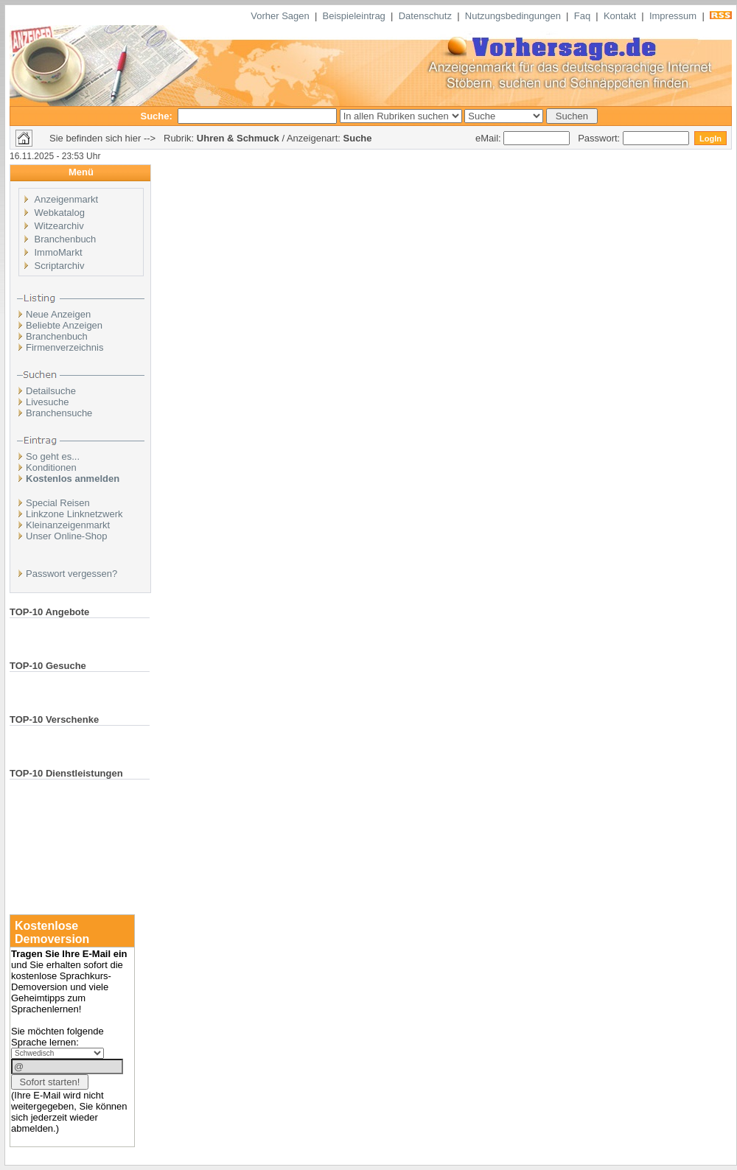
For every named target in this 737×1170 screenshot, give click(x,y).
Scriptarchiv (60, 265)
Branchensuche (59, 412)
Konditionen (51, 467)
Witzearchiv (59, 225)
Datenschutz (425, 15)
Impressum (672, 15)
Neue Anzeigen (58, 314)
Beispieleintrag (354, 15)
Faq (582, 15)
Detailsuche (51, 390)
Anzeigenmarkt (67, 199)
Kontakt (620, 15)
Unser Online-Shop (67, 536)
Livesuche (47, 401)
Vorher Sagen (280, 15)
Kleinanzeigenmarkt (68, 524)
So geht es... (53, 456)
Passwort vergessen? (71, 573)
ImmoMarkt (59, 252)
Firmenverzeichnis (64, 347)
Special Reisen (58, 502)
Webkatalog (60, 212)
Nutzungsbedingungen (513, 15)
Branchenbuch (66, 239)
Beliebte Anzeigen (64, 325)
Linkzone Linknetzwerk (74, 513)
